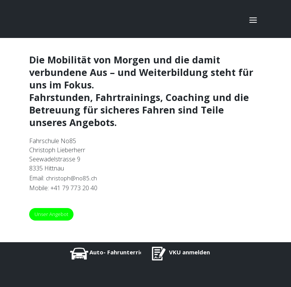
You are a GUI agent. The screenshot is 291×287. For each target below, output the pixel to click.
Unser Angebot (51, 214)
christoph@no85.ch (71, 178)
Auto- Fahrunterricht (119, 252)
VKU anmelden (189, 252)
